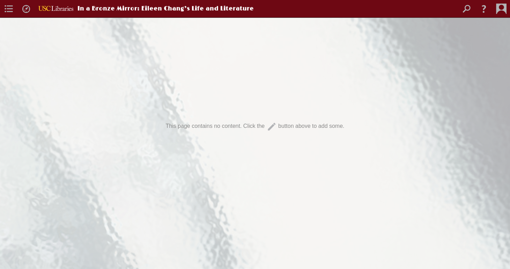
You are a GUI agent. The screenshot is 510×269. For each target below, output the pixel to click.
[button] (484, 8)
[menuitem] (8, 8)
